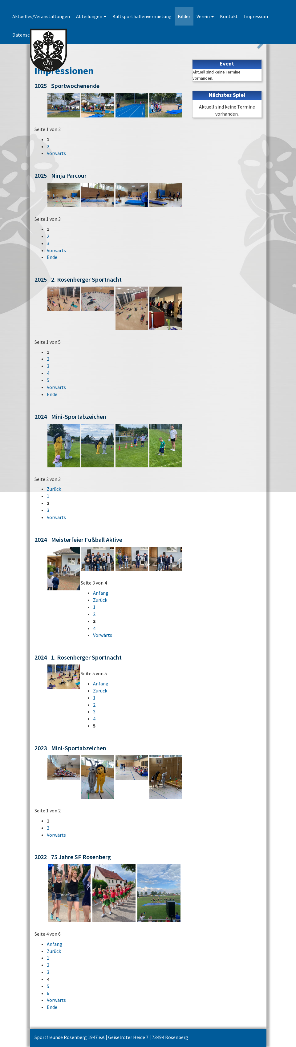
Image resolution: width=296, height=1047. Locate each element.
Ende (52, 257)
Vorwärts (56, 153)
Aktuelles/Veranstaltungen (41, 16)
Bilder (184, 16)
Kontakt (229, 16)
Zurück (54, 489)
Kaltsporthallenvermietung (142, 16)
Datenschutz (25, 35)
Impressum (256, 16)
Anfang (100, 593)
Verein (205, 16)
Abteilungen (91, 16)
